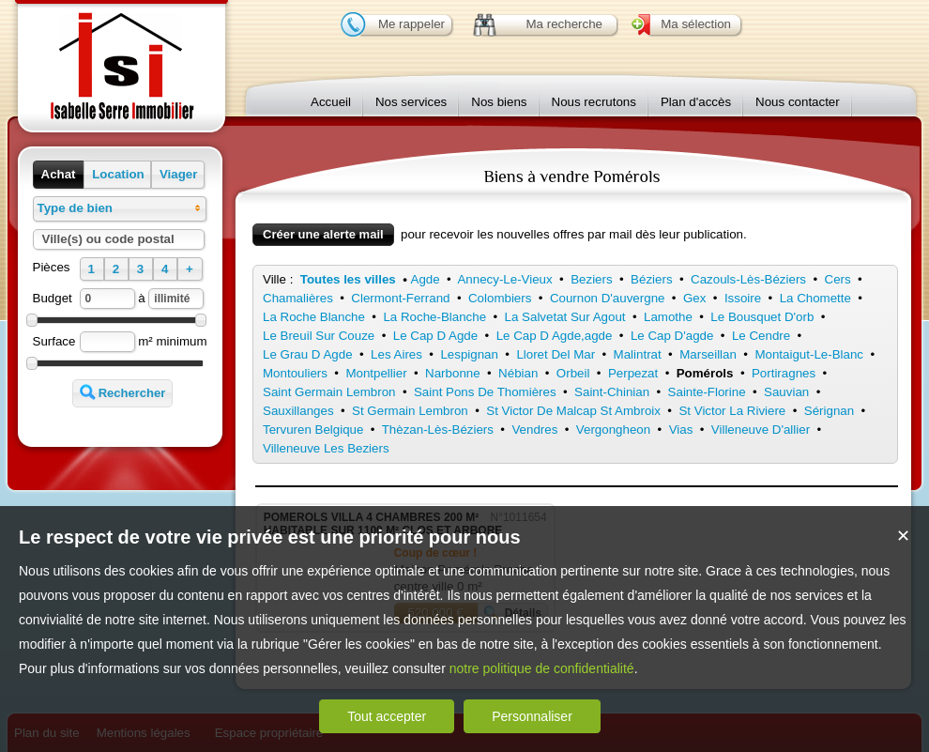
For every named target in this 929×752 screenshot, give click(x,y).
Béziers (651, 279)
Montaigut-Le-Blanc (808, 354)
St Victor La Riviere (731, 411)
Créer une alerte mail (323, 234)
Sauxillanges (298, 411)
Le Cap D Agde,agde (554, 336)
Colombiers (499, 298)
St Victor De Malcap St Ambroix (573, 411)
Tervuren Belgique (313, 429)
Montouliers (295, 373)
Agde (425, 279)
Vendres (534, 429)
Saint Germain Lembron (329, 392)
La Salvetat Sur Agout (565, 317)
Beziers (591, 279)
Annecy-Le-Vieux (504, 279)
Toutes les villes (348, 279)
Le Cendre (761, 336)
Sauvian (786, 392)
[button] (58, 175)
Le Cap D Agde (435, 336)
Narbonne (452, 373)
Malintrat (638, 354)
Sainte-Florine (707, 392)
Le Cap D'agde (672, 336)
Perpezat (633, 373)
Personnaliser (532, 716)
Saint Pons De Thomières (485, 392)
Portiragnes (783, 373)
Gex (694, 298)
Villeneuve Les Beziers (326, 448)
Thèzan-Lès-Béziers (438, 429)
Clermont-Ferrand (400, 298)
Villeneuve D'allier (760, 429)
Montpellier (375, 373)
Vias (681, 429)
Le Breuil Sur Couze (318, 336)
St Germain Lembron (410, 411)
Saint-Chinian (611, 392)
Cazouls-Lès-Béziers (748, 279)
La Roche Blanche (314, 317)
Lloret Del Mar (555, 354)
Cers (838, 279)
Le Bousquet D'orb (762, 317)
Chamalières (298, 298)
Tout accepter (386, 716)
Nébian (518, 373)
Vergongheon (613, 429)
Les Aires (396, 354)
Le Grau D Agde (308, 354)
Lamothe (668, 317)
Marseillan (708, 354)
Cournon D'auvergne (607, 298)
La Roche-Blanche (434, 317)
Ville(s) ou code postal (108, 239)
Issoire (742, 298)
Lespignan (469, 354)
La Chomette (815, 298)
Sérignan (829, 411)
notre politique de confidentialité (541, 668)
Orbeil (573, 373)
